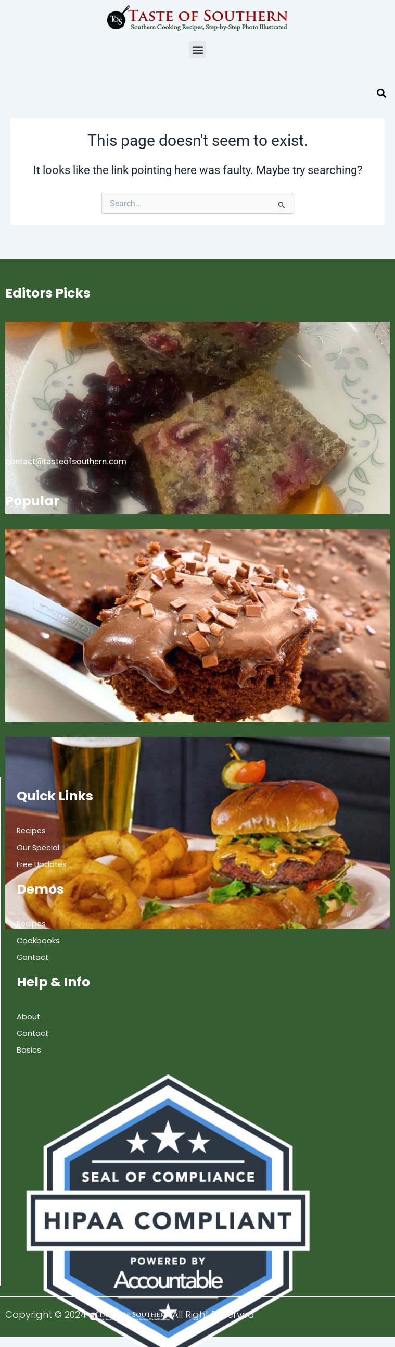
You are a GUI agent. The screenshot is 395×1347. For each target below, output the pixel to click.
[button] (197, 49)
